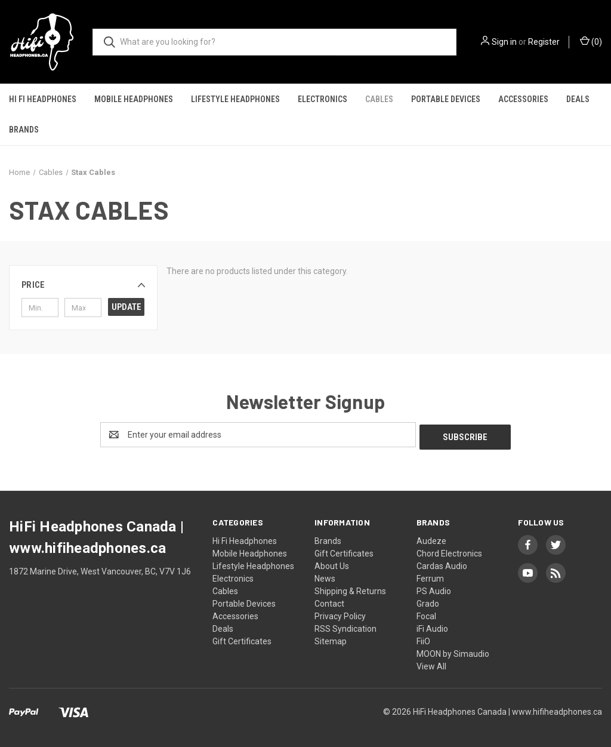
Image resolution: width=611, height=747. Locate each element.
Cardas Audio (441, 563)
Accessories (523, 99)
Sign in (504, 42)
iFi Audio (432, 626)
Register (544, 42)
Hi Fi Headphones (42, 99)
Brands (24, 129)
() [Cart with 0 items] (591, 41)
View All (431, 664)
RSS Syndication (345, 626)
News (324, 576)
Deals (578, 99)
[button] (83, 285)
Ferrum (430, 576)
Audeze (431, 538)
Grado (427, 601)
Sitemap (330, 639)
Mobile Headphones (133, 99)
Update (126, 307)
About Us (331, 563)
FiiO (423, 639)
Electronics (322, 99)
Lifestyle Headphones (235, 99)
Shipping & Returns (350, 589)
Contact (329, 601)
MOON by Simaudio (452, 651)
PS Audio (433, 589)
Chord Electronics (449, 551)
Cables (379, 99)
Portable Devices (445, 99)
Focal (426, 614)
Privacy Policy (340, 614)
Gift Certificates (241, 639)
